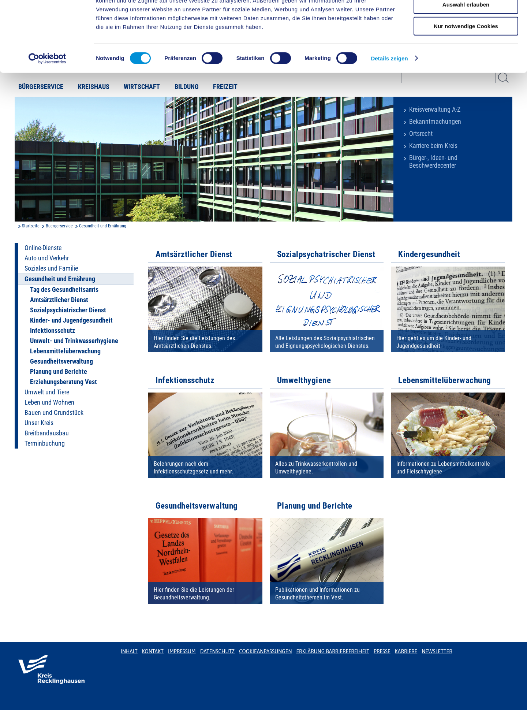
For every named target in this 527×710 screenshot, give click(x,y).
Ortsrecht (421, 133)
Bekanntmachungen (435, 121)
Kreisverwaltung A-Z (434, 109)
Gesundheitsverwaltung (61, 361)
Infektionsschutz (52, 330)
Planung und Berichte (58, 371)
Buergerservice (59, 225)
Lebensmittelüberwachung (65, 351)
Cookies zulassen (466, 18)
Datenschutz (217, 651)
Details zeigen (389, 93)
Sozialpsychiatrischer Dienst (68, 310)
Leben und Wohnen (49, 402)
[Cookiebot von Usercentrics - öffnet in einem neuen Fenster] (47, 93)
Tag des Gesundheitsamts (64, 289)
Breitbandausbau (47, 433)
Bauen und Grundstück (54, 412)
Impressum (182, 651)
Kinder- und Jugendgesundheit (71, 320)
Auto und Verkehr (47, 258)
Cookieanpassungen (265, 651)
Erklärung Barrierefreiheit (332, 651)
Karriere (406, 651)
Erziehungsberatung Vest (63, 382)
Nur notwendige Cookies (466, 61)
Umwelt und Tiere (47, 392)
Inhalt (129, 651)
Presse (382, 651)
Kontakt (153, 651)
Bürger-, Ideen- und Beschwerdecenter (433, 161)
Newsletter (437, 651)
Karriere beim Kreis (433, 145)
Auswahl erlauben (465, 40)
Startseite (31, 225)
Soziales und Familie (51, 268)
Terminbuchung (45, 443)
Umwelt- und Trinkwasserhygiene (74, 341)
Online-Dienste (43, 248)
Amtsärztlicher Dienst (59, 300)
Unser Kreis (39, 423)
